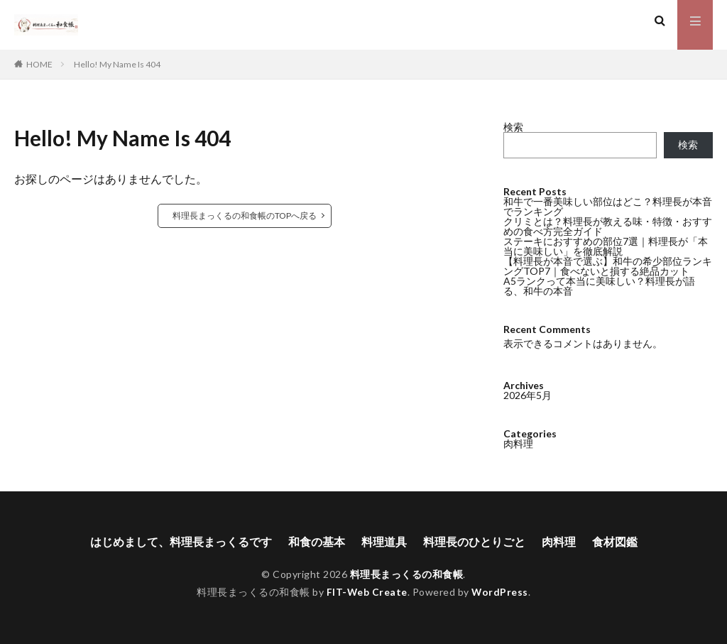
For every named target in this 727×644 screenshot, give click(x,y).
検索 (513, 127)
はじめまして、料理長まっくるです (181, 542)
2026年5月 (527, 395)
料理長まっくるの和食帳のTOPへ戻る (245, 215)
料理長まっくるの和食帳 (407, 575)
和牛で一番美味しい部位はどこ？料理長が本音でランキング (607, 206)
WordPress (500, 592)
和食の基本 (316, 542)
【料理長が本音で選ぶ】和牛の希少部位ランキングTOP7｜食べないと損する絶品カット (607, 266)
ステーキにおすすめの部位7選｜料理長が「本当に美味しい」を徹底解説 (605, 246)
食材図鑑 (615, 542)
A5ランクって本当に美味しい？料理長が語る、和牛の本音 (599, 286)
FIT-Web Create (367, 592)
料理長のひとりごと (474, 542)
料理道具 (384, 542)
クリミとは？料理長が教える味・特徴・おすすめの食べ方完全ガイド (607, 226)
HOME (39, 64)
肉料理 (518, 443)
